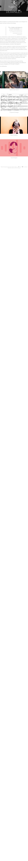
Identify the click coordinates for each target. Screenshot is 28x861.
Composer (12, 18)
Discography (21, 18)
